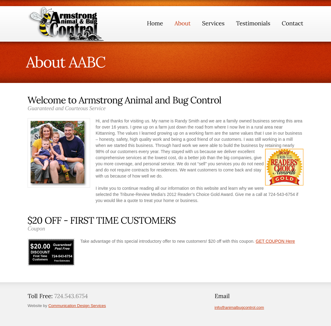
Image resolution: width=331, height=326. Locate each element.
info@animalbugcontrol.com (239, 307)
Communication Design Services (77, 305)
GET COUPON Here (275, 241)
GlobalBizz (68, 24)
